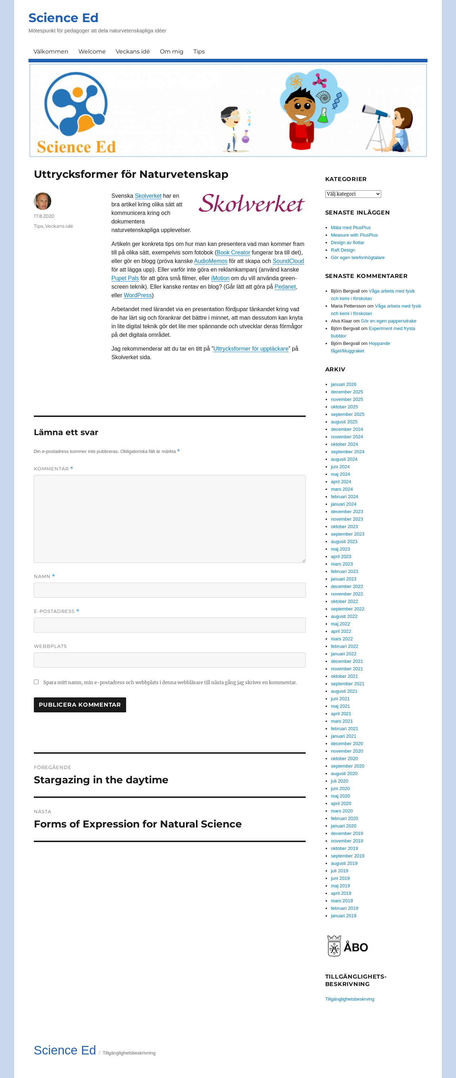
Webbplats (50, 646)
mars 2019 (342, 900)
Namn (44, 576)
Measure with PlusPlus (354, 235)
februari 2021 (344, 728)
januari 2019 (344, 915)
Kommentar (53, 469)
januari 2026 (344, 384)
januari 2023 (344, 579)
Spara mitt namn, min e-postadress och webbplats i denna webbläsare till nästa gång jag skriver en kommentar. (170, 683)
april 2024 (341, 481)
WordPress (138, 295)
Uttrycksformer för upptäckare (251, 349)
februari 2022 (344, 646)
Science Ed (63, 17)
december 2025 (347, 391)
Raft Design (343, 250)
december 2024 (347, 429)
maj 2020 (340, 796)
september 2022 (347, 609)
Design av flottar (347, 242)
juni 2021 (340, 698)
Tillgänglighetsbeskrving (349, 999)
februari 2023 (344, 571)
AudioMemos (210, 261)
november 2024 (347, 436)
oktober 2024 (344, 444)
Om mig (171, 51)
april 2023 (341, 556)
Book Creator (233, 252)
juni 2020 (340, 788)
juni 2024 (340, 466)
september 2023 (347, 534)
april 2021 (341, 713)
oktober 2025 (344, 406)
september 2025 (347, 414)
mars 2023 (342, 564)
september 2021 (347, 683)
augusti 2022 (344, 616)
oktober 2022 (344, 601)
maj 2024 (340, 474)
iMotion (220, 278)
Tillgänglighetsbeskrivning (129, 1053)
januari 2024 (344, 504)
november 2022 (347, 594)
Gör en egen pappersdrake (388, 321)
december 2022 (347, 586)
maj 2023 (340, 549)
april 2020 (341, 803)
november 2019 (347, 841)
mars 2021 (342, 721)
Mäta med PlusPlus (351, 227)
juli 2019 (339, 870)
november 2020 (347, 751)
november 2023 (347, 519)
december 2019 (347, 833)
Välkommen (50, 51)
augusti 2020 (344, 773)
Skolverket (148, 196)
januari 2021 (344, 736)
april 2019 (341, 893)
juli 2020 (339, 781)
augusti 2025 (344, 421)
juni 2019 (340, 878)
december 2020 (347, 743)
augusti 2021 (344, 691)
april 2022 (341, 631)
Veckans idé (133, 51)
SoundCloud (288, 261)
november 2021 (347, 668)
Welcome (92, 51)
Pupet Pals (125, 278)
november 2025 (347, 399)
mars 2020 (342, 811)
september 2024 (347, 451)
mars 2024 (342, 489)
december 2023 (347, 511)
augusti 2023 (344, 541)
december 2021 (347, 661)
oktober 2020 (344, 758)
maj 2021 (340, 706)
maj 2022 (340, 623)
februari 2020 (344, 818)
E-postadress (56, 611)
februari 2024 (344, 496)
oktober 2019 (344, 848)
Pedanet (285, 287)
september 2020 (347, 766)
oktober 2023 (344, 526)
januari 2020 (344, 826)
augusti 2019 (344, 863)
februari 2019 (344, 908)
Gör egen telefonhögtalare (358, 257)
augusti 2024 (344, 459)
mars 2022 (342, 638)
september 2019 (347, 855)
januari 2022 (344, 653)
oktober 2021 (344, 676)
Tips (199, 51)
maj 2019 (340, 885)
